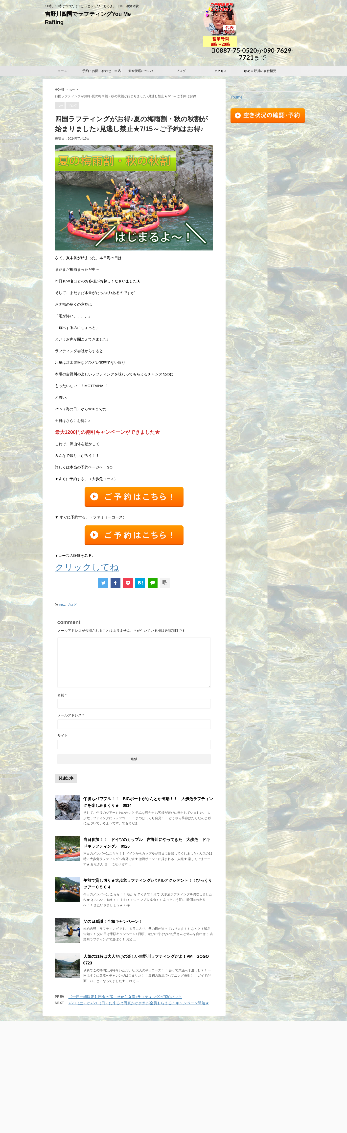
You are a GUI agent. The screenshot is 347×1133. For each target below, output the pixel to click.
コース (62, 71)
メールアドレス (70, 715)
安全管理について (141, 71)
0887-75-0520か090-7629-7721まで (252, 54)
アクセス (220, 71)
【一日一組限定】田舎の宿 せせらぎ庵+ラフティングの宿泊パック (125, 997)
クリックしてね (87, 567)
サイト (62, 736)
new (72, 89)
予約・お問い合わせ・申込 (101, 71)
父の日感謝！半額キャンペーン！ (113, 921)
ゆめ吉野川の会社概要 (260, 71)
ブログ (181, 71)
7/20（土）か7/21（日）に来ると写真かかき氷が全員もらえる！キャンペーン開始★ (139, 1003)
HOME (60, 89)
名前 (62, 695)
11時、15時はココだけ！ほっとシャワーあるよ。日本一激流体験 (173, 1108)
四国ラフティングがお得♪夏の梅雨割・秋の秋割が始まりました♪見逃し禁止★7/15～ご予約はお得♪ (126, 96)
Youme (237, 97)
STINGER (235, 1126)
